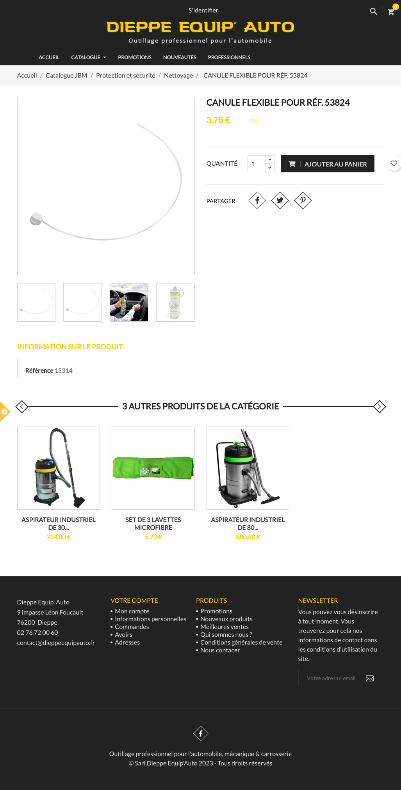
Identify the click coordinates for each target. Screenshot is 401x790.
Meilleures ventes (224, 627)
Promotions (134, 57)
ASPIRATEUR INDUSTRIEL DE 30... (58, 523)
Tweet (280, 200)
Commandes (131, 627)
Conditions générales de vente (240, 642)
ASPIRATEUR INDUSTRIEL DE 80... (248, 523)
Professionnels (229, 57)
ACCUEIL (49, 57)
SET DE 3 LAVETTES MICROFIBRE (153, 523)
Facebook (201, 733)
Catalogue (88, 57)
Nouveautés (179, 57)
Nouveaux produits (226, 619)
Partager (257, 200)
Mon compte (131, 611)
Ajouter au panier (328, 164)
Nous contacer (219, 650)
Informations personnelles (150, 619)
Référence (39, 370)
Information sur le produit (70, 347)
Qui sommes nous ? (225, 634)
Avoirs (123, 634)
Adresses (127, 642)
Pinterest (303, 200)
